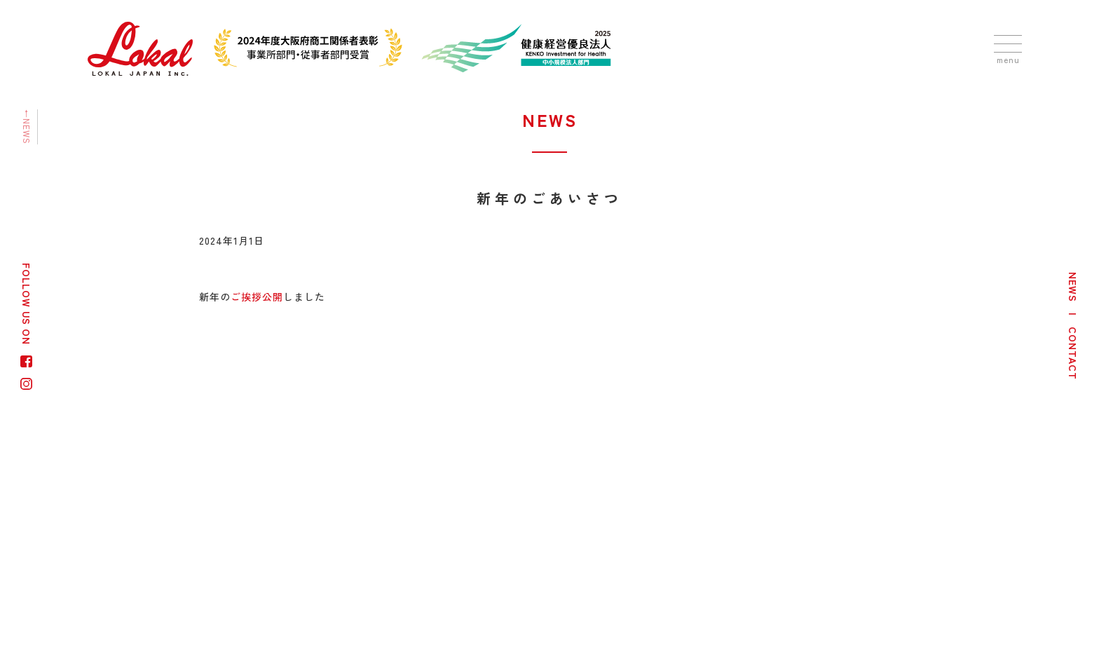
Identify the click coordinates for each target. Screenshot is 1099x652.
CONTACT (1073, 353)
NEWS (1073, 287)
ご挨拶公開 (257, 297)
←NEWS (27, 126)
